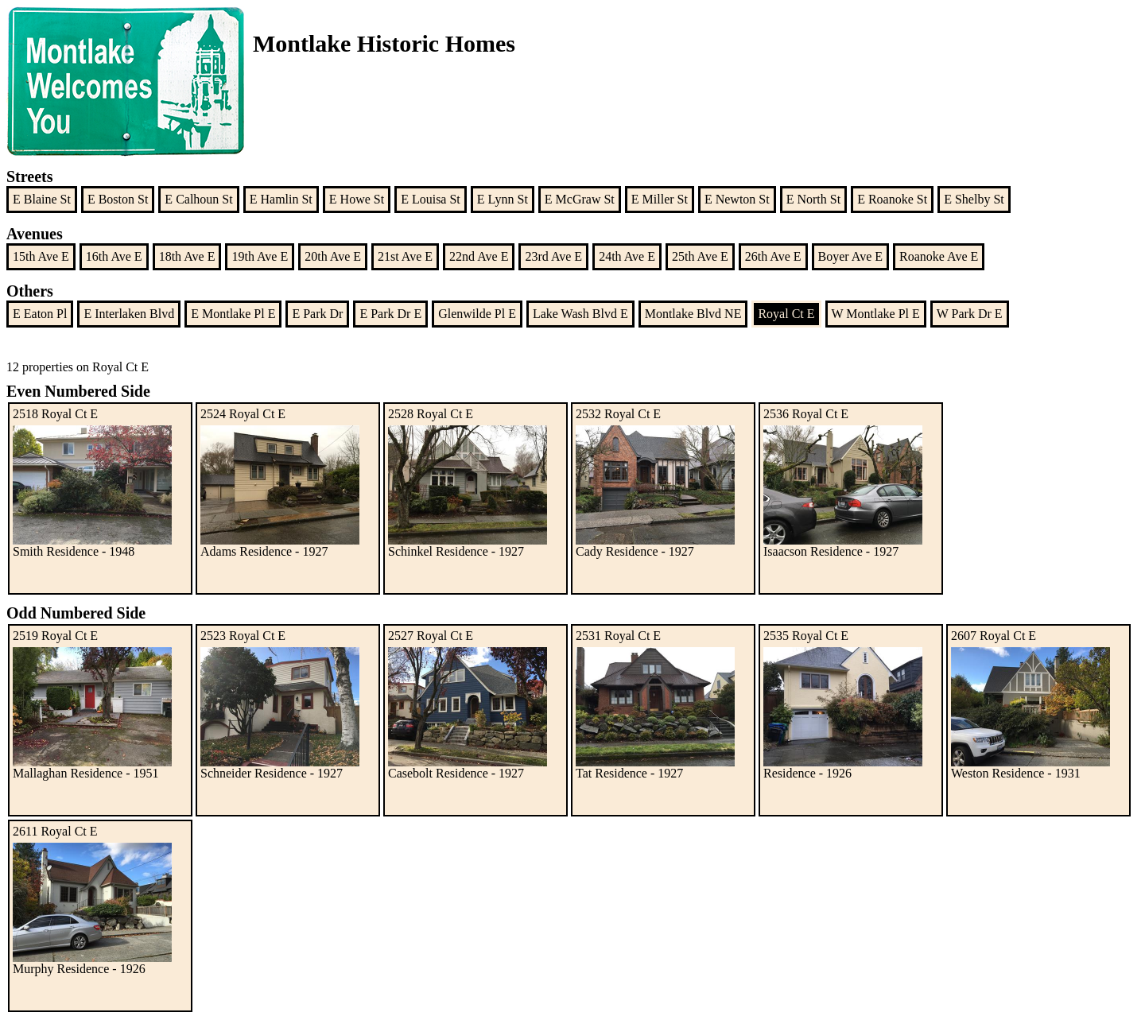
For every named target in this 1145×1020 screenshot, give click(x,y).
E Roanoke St (892, 199)
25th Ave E (700, 256)
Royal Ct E (786, 313)
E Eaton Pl (40, 313)
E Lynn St (502, 199)
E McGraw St (580, 199)
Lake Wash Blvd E (580, 313)
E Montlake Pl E (233, 313)
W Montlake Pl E (876, 313)
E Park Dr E (390, 313)
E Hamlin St (281, 199)
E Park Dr (317, 313)
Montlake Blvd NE (693, 313)
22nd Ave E (478, 256)
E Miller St (659, 199)
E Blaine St (42, 199)
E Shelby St (974, 199)
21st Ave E (405, 256)
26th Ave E (773, 256)
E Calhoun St (198, 199)
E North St (813, 199)
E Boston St (117, 199)
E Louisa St (430, 199)
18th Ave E (187, 256)
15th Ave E (41, 256)
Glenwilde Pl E (477, 313)
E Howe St (356, 199)
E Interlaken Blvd (128, 313)
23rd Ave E (553, 256)
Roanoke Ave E (938, 256)
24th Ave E (627, 256)
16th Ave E (114, 256)
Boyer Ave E (850, 256)
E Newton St (737, 199)
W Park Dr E (970, 313)
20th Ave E (333, 256)
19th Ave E (259, 256)
